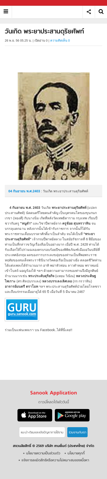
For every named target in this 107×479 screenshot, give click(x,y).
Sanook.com (14, 3)
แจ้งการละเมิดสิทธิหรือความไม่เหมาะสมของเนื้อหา (55, 460)
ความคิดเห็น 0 (60, 40)
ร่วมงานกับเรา (77, 432)
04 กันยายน (17, 191)
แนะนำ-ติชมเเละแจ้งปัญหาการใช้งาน (42, 432)
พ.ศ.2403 (33, 191)
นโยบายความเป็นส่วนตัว (43, 453)
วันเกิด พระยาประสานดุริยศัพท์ (49, 12)
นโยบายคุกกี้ (76, 453)
